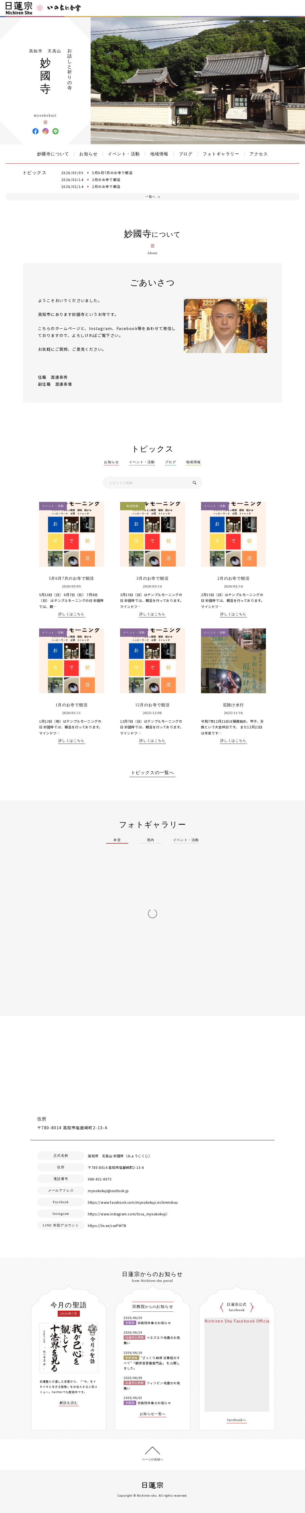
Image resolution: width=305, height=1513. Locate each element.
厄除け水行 (233, 705)
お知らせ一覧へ (153, 1414)
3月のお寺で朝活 (106, 179)
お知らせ (88, 154)
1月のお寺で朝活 (71, 705)
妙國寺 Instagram (45, 131)
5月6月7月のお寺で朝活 (112, 172)
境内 (150, 840)
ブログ (186, 154)
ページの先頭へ (152, 1459)
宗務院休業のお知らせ (154, 1323)
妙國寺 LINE (55, 131)
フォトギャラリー (221, 154)
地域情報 (159, 154)
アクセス (259, 154)
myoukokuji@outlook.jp (108, 1190)
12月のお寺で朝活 (152, 705)
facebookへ (236, 1420)
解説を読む (69, 1403)
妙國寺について (53, 154)
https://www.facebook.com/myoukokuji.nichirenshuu (133, 1202)
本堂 (117, 840)
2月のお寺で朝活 (106, 186)
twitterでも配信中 (65, 1392)
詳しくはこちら (72, 614)
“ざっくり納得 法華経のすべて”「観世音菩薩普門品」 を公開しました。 (152, 1362)
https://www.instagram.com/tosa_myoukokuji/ (127, 1214)
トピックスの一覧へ (152, 772)
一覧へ (150, 196)
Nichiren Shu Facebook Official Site (242, 1321)
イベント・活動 (124, 154)
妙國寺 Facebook (35, 131)
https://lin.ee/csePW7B (107, 1225)
